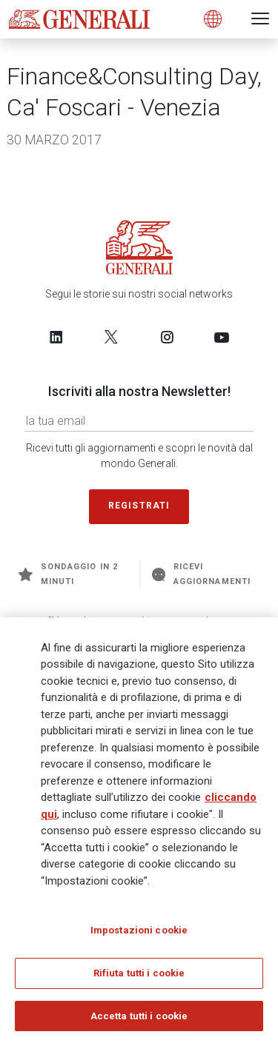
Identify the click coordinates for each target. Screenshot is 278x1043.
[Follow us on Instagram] (167, 337)
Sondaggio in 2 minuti (68, 574)
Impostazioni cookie (139, 936)
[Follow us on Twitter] (111, 337)
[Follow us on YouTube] (222, 337)
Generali (33, 620)
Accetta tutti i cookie (139, 1021)
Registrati (139, 505)
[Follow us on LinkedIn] (56, 337)
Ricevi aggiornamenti (201, 574)
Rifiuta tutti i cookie (139, 979)
